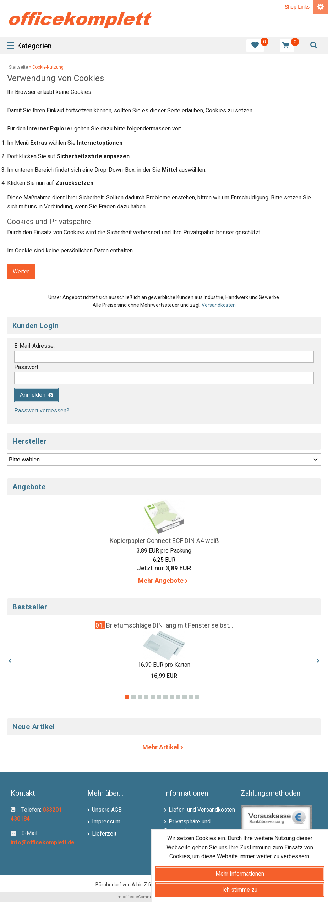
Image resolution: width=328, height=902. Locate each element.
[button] (21, 271)
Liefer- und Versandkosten (202, 809)
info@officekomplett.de (43, 842)
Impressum (106, 821)
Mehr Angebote (164, 580)
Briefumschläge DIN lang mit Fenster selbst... (169, 625)
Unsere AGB (107, 809)
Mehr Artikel (164, 747)
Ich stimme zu (239, 889)
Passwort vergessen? (41, 410)
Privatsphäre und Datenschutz (187, 826)
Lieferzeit (104, 833)
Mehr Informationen (239, 873)
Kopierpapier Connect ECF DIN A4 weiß (164, 540)
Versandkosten (219, 305)
